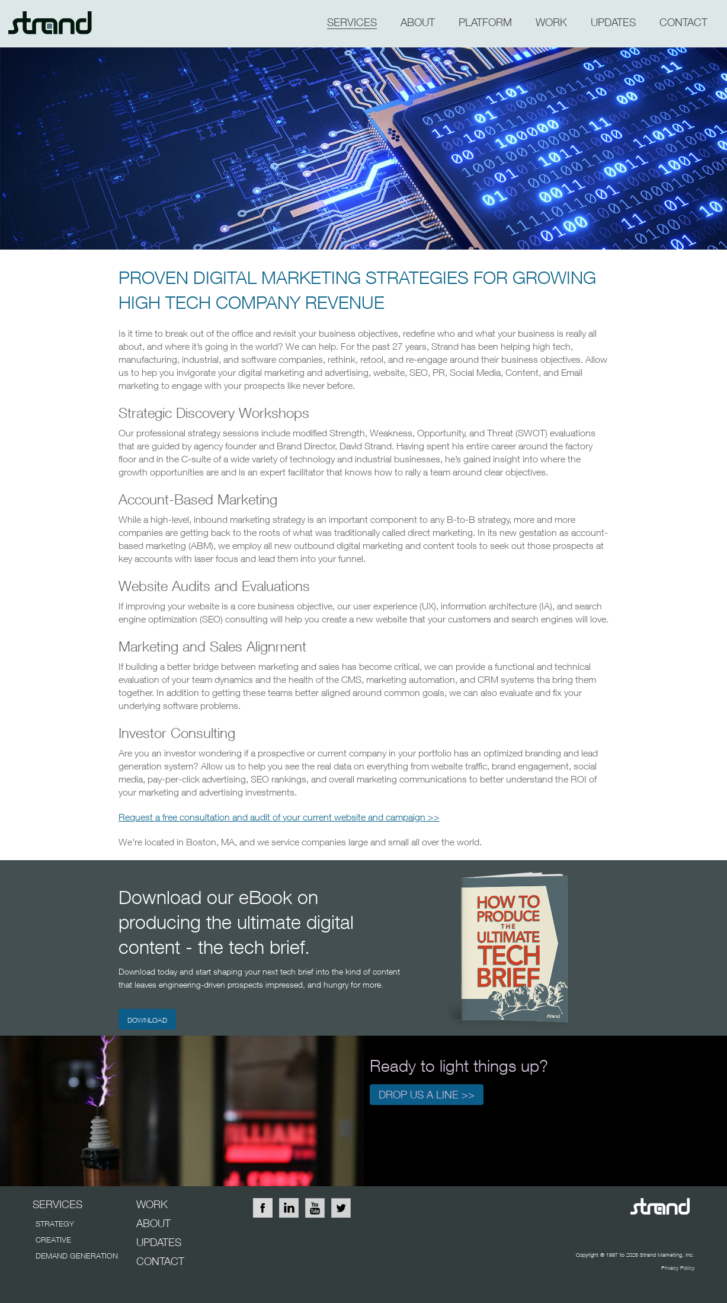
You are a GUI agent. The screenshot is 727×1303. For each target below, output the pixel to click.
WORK (551, 22)
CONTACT (683, 22)
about (418, 22)
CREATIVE (53, 1239)
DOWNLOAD (147, 1019)
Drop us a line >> (427, 1094)
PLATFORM (485, 22)
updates (613, 22)
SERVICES (352, 22)
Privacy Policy (677, 1267)
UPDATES (158, 1242)
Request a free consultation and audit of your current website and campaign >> (279, 817)
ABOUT (153, 1223)
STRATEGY (55, 1223)
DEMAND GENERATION (77, 1255)
